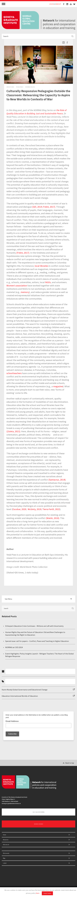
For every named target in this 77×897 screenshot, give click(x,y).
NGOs (48, 282)
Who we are (6, 844)
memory (25, 292)
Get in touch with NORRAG (38, 812)
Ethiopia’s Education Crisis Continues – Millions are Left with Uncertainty (34, 626)
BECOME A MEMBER (38, 824)
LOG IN (51, 4)
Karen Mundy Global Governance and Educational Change (24, 689)
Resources (5, 839)
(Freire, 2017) (22, 252)
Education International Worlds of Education (20, 696)
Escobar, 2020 (19, 509)
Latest (4, 863)
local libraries (41, 265)
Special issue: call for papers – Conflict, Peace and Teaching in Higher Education (37, 641)
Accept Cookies (47, 893)
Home (4, 835)
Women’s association (16, 285)
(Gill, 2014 (37, 206)
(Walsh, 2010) (52, 518)
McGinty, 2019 (34, 509)
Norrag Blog (30, 87)
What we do (6, 853)
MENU (3, 4)
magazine (58, 386)
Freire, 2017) (49, 206)
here (37, 893)
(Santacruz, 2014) (56, 479)
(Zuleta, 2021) (13, 431)
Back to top (68, 763)
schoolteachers (14, 373)
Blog (4, 858)
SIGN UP (58, 4)
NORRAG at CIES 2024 (14, 647)
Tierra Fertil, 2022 (51, 509)
